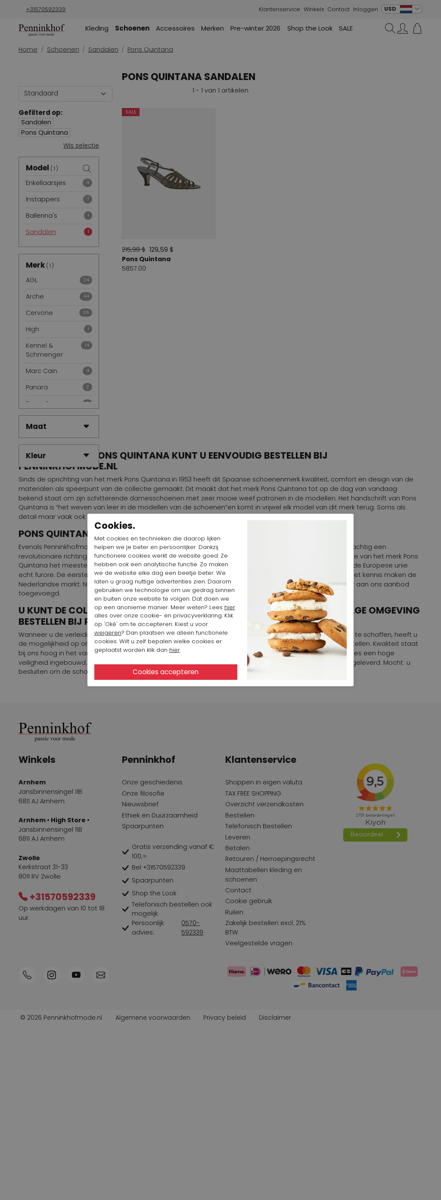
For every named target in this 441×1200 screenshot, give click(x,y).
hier (229, 607)
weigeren (107, 633)
